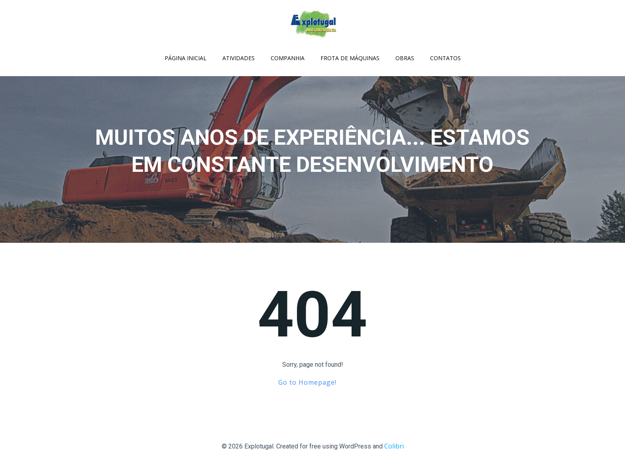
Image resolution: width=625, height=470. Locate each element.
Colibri (394, 446)
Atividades (238, 58)
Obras (404, 58)
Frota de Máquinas (349, 58)
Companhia (288, 58)
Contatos (445, 58)
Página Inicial (185, 58)
